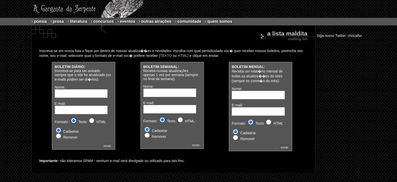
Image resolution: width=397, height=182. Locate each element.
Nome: (60, 87)
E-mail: (60, 104)
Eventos (127, 21)
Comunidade (189, 21)
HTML (182, 56)
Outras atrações (156, 21)
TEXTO (166, 56)
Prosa (58, 21)
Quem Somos (219, 21)
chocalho (355, 36)
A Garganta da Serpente (63, 8)
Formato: (62, 122)
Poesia (40, 21)
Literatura (78, 21)
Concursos (103, 21)
